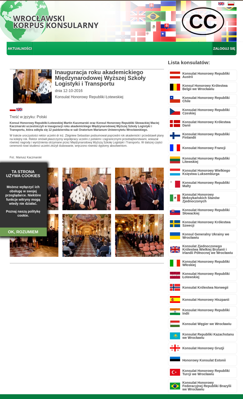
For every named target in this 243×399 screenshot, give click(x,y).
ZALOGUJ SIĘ (224, 48)
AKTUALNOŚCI (20, 48)
